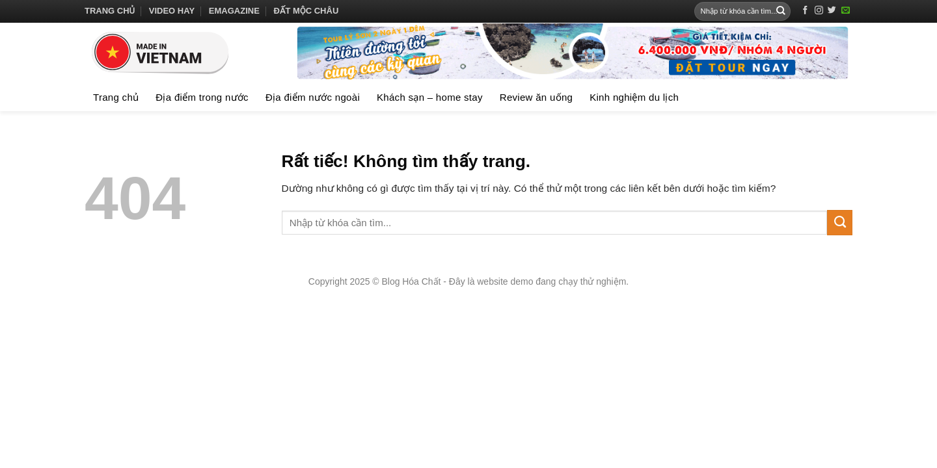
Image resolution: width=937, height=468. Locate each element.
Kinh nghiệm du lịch (634, 97)
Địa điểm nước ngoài (312, 97)
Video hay (172, 11)
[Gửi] (781, 11)
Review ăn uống (536, 97)
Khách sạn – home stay (430, 97)
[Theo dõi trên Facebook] (805, 11)
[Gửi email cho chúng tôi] (845, 11)
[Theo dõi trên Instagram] (819, 11)
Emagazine (234, 11)
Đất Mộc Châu (306, 11)
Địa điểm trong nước (202, 97)
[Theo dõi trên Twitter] (832, 11)
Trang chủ (110, 11)
